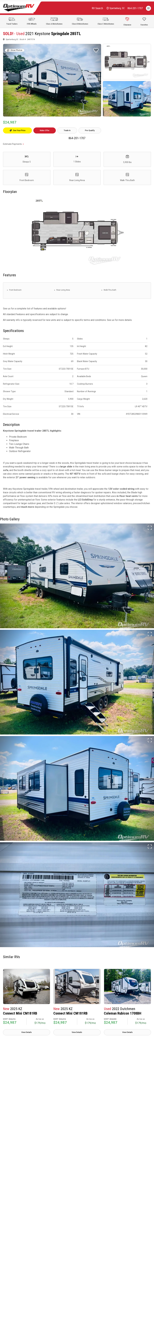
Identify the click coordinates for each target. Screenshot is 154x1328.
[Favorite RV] (96, 50)
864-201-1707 (77, 138)
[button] (6, 987)
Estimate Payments (12, 144)
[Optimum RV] (19, 8)
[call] (135, 8)
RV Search (97, 8)
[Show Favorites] (144, 21)
